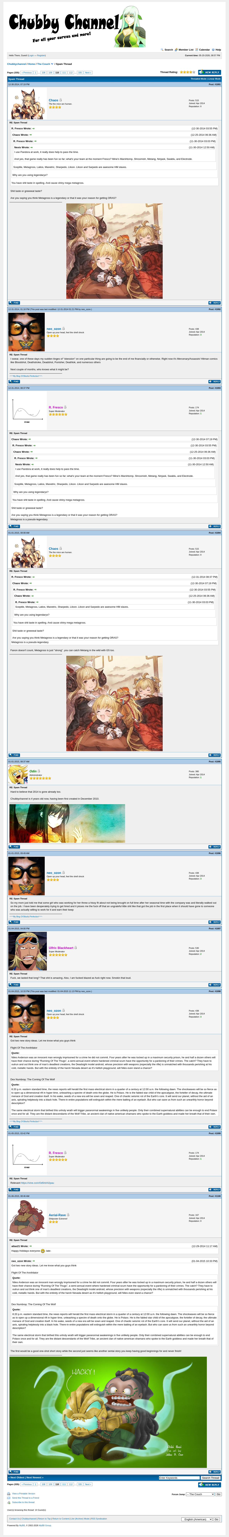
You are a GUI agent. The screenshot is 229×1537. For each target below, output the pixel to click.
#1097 (218, 928)
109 (50, 72)
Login (31, 55)
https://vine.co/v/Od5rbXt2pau (37, 1182)
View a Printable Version (23, 1493)
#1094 (218, 533)
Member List (184, 49)
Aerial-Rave (57, 1215)
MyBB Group (45, 1525)
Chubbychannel (16, 64)
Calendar (202, 49)
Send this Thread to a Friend (25, 1498)
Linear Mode (214, 79)
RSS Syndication (99, 1519)
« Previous (27, 72)
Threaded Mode (198, 79)
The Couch (43, 64)
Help (216, 49)
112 (70, 72)
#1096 (218, 853)
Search (167, 49)
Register (41, 55)
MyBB (22, 1525)
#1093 (218, 388)
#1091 (218, 84)
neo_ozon (86, 309)
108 (43, 72)
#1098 (218, 991)
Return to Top (44, 1519)
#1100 (218, 1196)
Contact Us (14, 1519)
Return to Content (60, 1519)
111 (64, 72)
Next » (88, 72)
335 (80, 72)
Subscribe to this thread (23, 1502)
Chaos (53, 100)
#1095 (218, 761)
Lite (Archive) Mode (80, 1519)
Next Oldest (17, 1477)
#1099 (218, 1133)
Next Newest (33, 1477)
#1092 (218, 309)
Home (31, 64)
